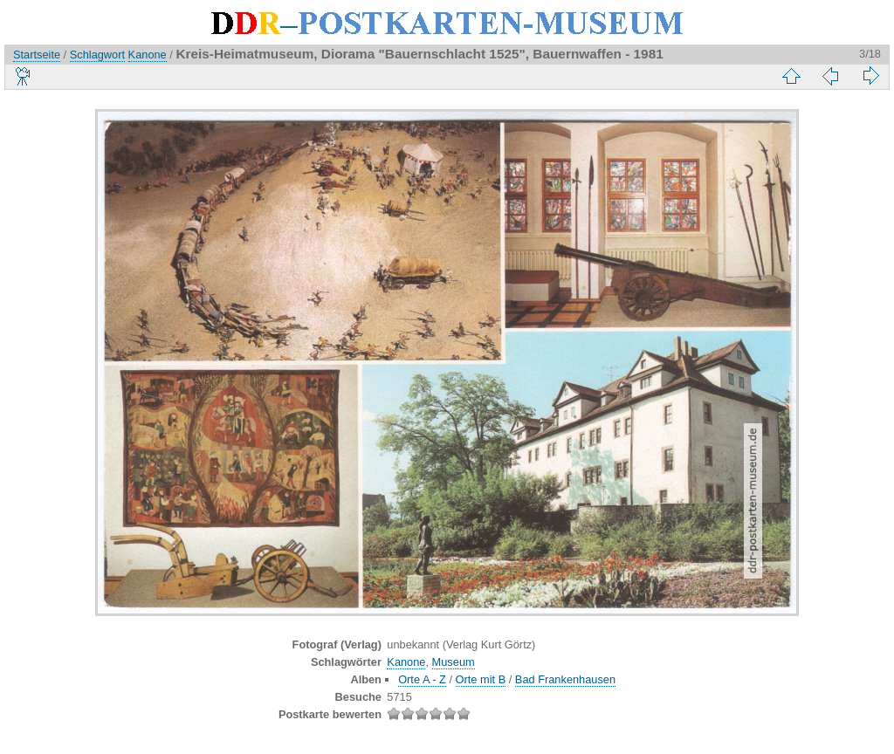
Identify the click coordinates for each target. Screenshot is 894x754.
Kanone (147, 54)
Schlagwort (97, 54)
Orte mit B (481, 679)
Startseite (36, 54)
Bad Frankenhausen (565, 679)
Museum (453, 661)
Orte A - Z (422, 679)
